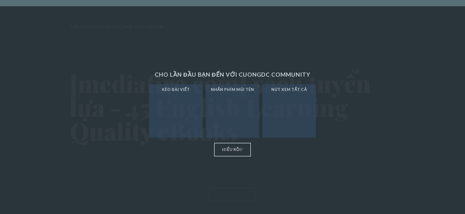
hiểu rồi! (232, 149)
